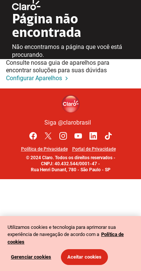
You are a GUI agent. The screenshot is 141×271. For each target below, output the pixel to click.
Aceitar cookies (84, 257)
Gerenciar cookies (31, 257)
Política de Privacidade (44, 149)
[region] (70, 243)
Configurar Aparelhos (38, 78)
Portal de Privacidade (94, 149)
